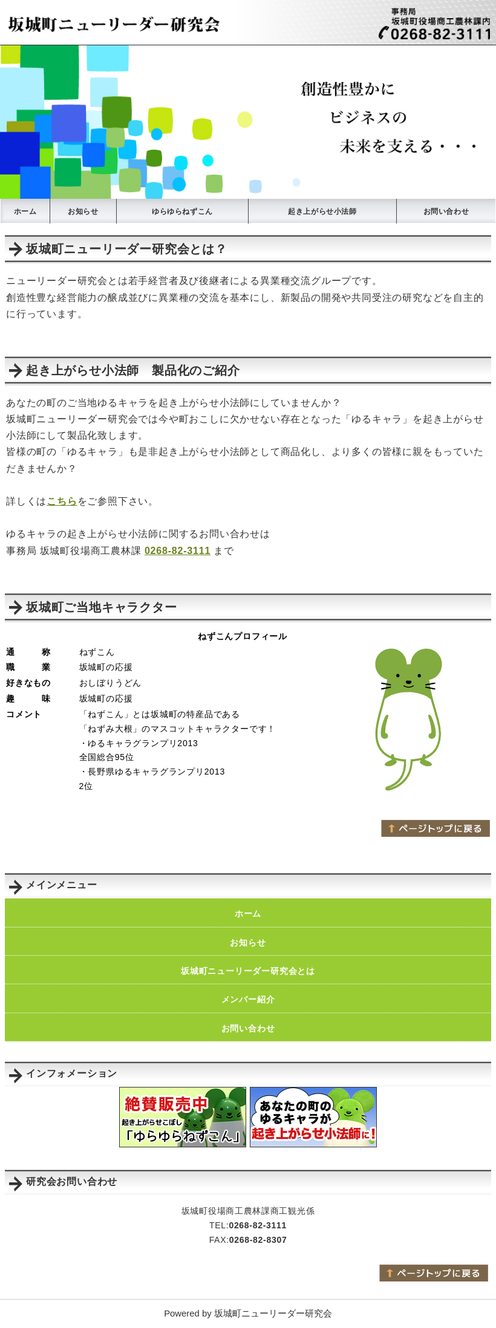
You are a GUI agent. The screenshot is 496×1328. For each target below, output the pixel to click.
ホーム (25, 211)
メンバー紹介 (248, 999)
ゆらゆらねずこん (182, 211)
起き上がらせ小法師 (322, 211)
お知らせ (83, 211)
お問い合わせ (446, 211)
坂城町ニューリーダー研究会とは (248, 971)
